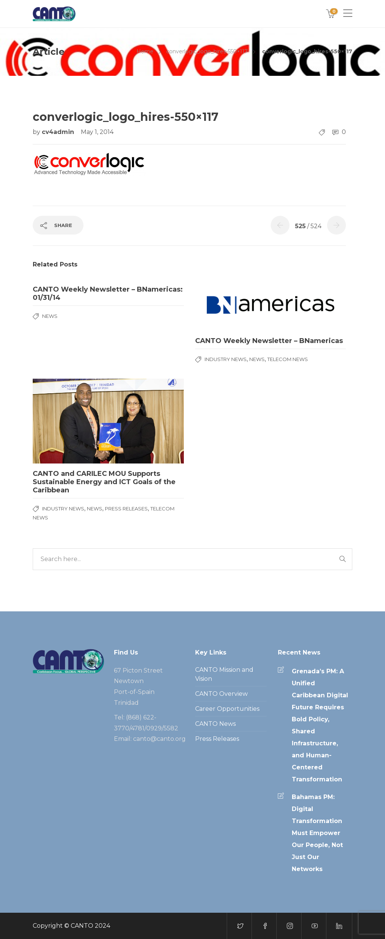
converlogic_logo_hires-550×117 (207, 51)
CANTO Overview (221, 693)
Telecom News (287, 359)
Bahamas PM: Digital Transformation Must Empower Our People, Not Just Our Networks (317, 833)
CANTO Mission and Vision (224, 674)
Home (144, 51)
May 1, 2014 (97, 131)
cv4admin (59, 131)
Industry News (226, 359)
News (50, 316)
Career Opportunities (227, 708)
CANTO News (215, 723)
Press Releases (126, 509)
